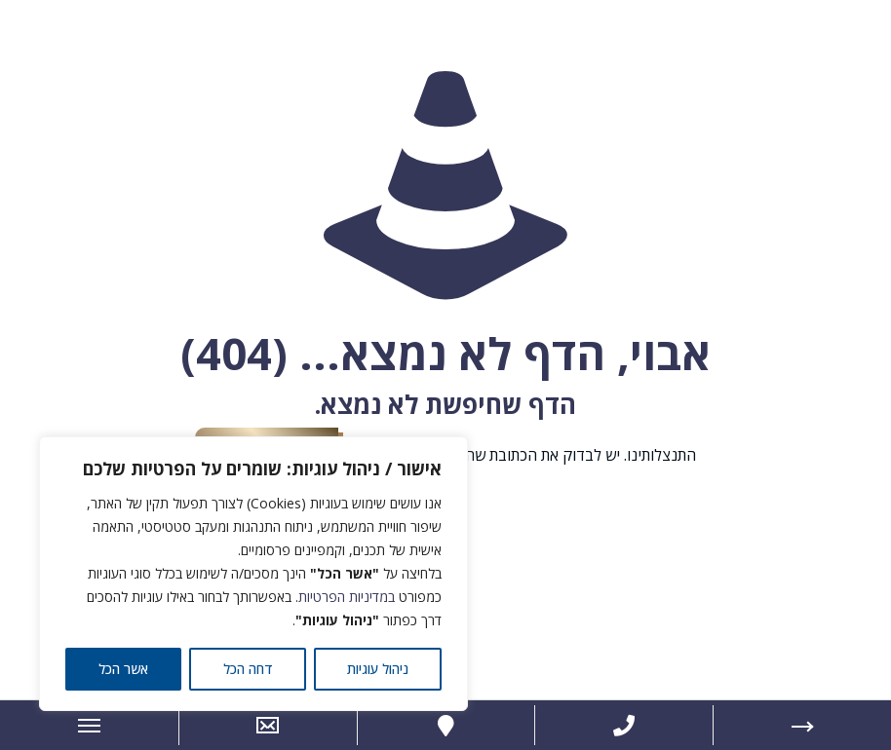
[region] (253, 573)
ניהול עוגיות (377, 668)
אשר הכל (123, 668)
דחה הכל (248, 668)
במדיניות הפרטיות (346, 596)
